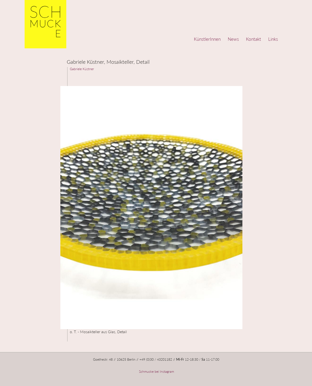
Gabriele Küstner (82, 69)
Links (273, 39)
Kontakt (253, 39)
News (233, 39)
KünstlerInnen (207, 39)
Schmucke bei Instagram (156, 371)
